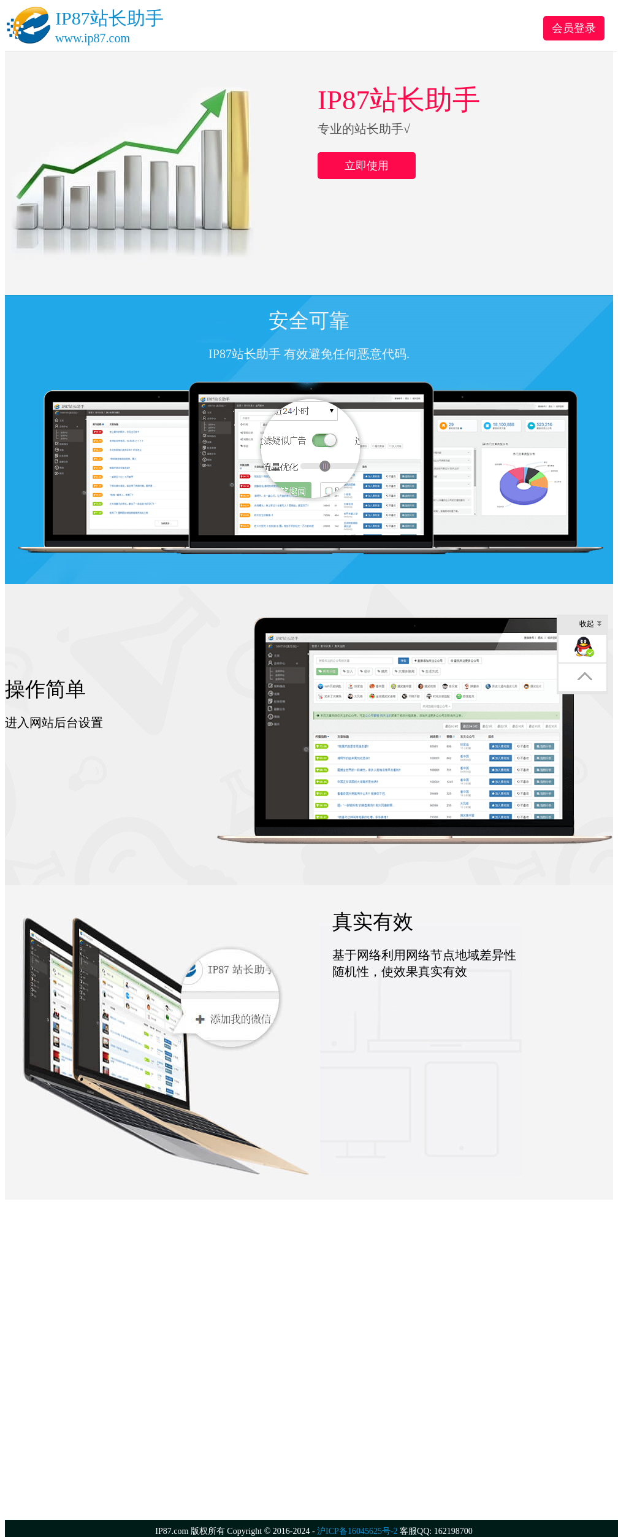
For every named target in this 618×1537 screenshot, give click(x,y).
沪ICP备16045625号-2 (357, 1531)
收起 (590, 624)
